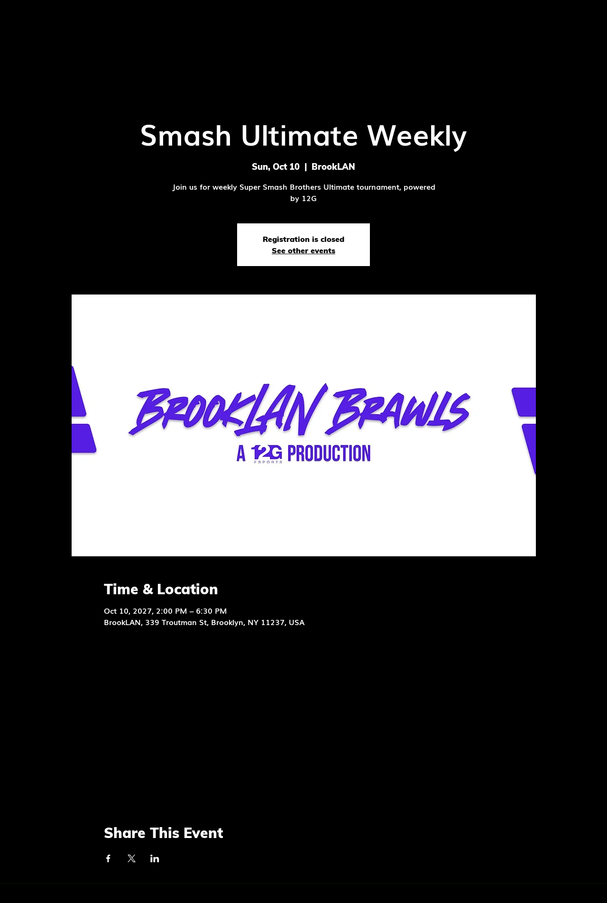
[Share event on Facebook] (108, 858)
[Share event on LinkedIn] (154, 858)
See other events (303, 250)
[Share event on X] (131, 858)
